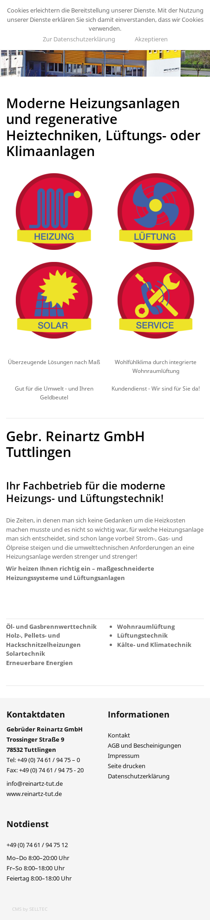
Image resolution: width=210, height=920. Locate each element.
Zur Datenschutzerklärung (79, 39)
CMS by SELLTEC (29, 909)
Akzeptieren (151, 39)
